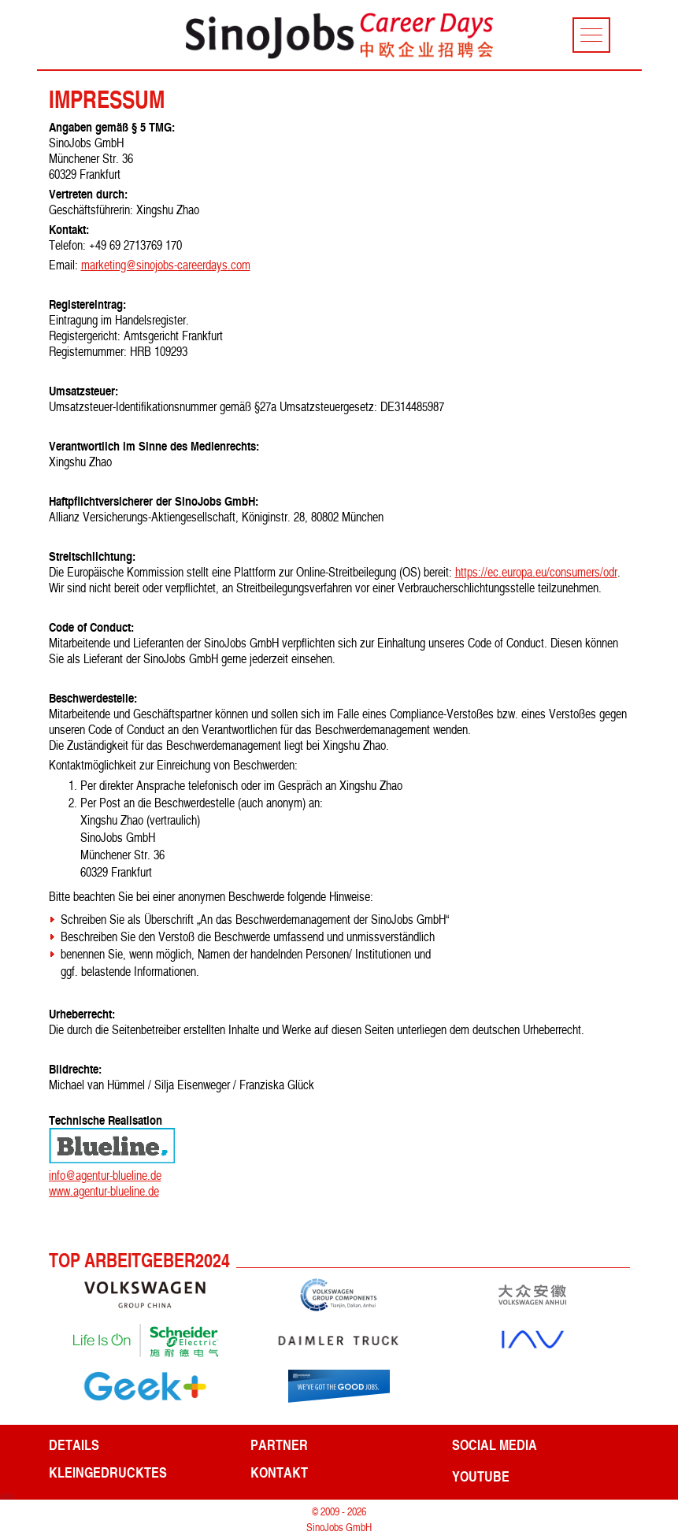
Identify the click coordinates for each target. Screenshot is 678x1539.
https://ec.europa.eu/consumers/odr (536, 571)
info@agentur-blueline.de (105, 1175)
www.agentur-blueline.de (104, 1191)
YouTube (480, 1476)
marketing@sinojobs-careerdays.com (165, 264)
